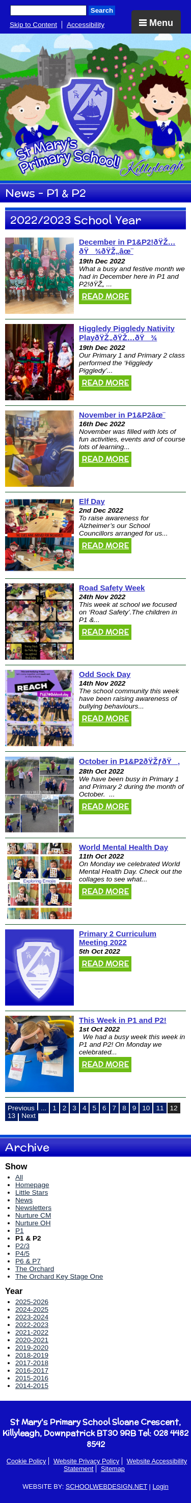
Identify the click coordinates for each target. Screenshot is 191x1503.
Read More (105, 296)
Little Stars (31, 1192)
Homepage (32, 1185)
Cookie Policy (26, 1461)
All (19, 1177)
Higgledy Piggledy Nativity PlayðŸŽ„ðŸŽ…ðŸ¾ (127, 333)
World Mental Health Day (123, 847)
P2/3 (22, 1246)
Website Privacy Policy (86, 1461)
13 (11, 1115)
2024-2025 (31, 1309)
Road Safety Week (112, 587)
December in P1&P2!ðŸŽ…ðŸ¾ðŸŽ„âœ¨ (127, 246)
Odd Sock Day (104, 674)
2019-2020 (31, 1347)
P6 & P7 (28, 1261)
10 (146, 1108)
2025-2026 (31, 1302)
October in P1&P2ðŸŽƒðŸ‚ (129, 761)
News (24, 1200)
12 (174, 1108)
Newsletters (33, 1208)
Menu (156, 23)
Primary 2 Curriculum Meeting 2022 (117, 938)
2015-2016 (31, 1378)
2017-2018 (31, 1363)
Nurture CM (33, 1215)
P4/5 (22, 1253)
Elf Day (92, 501)
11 (159, 1108)
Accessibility (85, 24)
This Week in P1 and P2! (123, 1020)
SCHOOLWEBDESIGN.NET (106, 1486)
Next (28, 1115)
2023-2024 (31, 1317)
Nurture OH (33, 1223)
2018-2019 (31, 1355)
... (43, 1108)
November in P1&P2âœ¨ (122, 414)
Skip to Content (33, 24)
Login (160, 1486)
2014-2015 (31, 1386)
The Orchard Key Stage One (59, 1276)
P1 (19, 1230)
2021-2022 (31, 1332)
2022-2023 (31, 1325)
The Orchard (34, 1269)
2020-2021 (31, 1340)
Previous (21, 1108)
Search (102, 10)
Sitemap (113, 1468)
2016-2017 (31, 1370)
